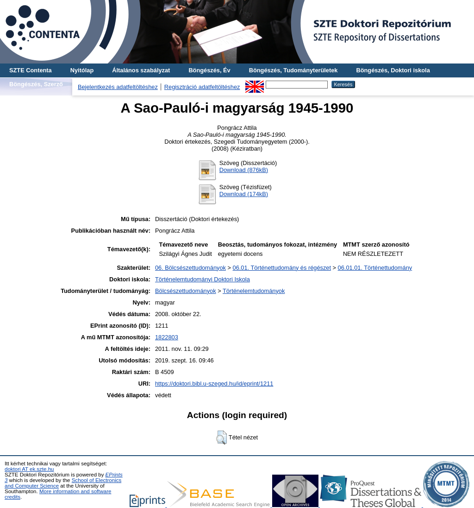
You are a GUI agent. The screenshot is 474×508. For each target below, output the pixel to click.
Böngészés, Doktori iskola (393, 70)
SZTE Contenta (30, 70)
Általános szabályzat (141, 70)
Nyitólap (82, 70)
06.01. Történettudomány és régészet (282, 267)
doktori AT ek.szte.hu (29, 469)
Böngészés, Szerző (36, 84)
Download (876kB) (243, 169)
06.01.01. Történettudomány (375, 267)
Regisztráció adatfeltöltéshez (202, 86)
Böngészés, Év (209, 70)
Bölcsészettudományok (185, 290)
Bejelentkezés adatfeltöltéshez (118, 86)
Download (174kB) (243, 193)
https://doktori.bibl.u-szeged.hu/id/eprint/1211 (214, 383)
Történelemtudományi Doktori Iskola (202, 279)
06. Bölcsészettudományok (190, 267)
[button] (221, 437)
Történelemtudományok (254, 290)
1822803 (166, 337)
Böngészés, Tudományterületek (293, 70)
